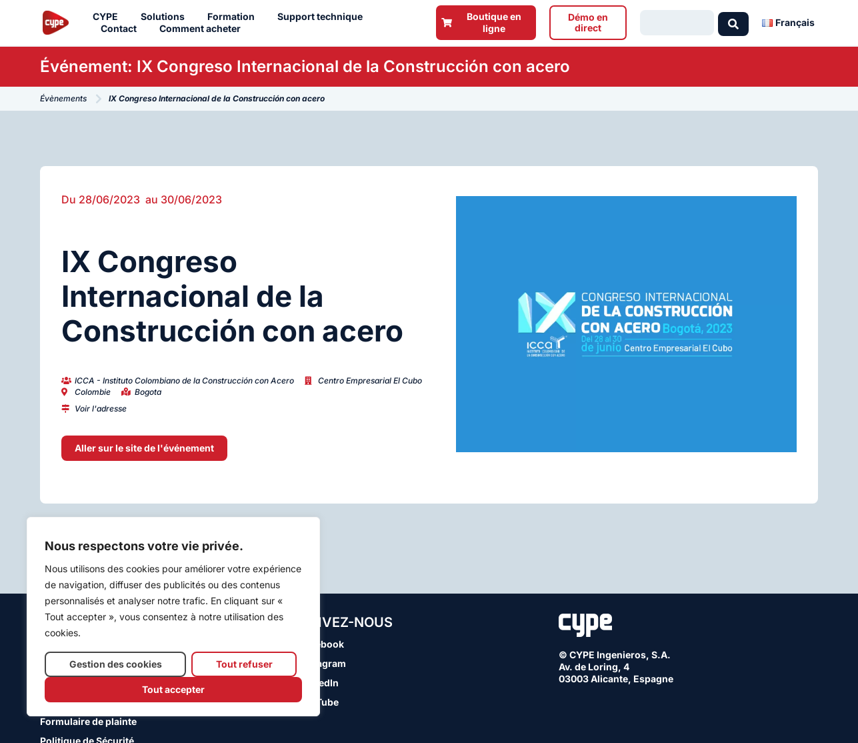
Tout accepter (173, 689)
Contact (122, 29)
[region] (173, 616)
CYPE (109, 17)
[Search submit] (733, 23)
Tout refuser (244, 664)
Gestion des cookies (115, 664)
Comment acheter (203, 29)
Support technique (323, 17)
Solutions (166, 17)
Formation (234, 17)
